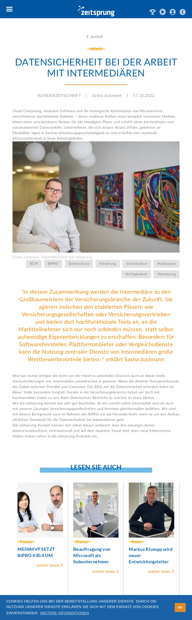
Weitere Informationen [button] (64, 613)
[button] (9, 9)
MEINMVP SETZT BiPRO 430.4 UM (36, 552)
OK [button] (180, 607)
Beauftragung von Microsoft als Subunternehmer (91, 555)
